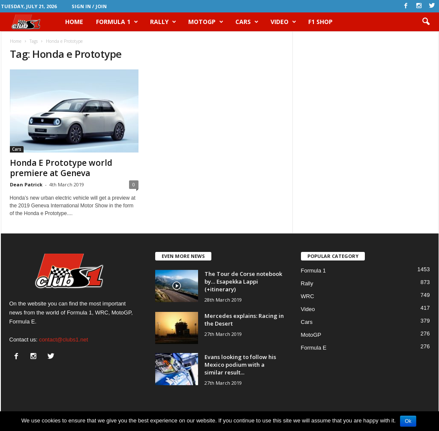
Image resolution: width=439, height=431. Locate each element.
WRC (307, 296)
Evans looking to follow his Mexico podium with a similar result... (240, 364)
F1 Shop (320, 22)
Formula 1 (117, 21)
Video (283, 21)
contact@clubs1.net (63, 339)
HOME (74, 22)
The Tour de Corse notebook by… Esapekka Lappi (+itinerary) (243, 281)
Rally (163, 21)
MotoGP (205, 21)
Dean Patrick (26, 184)
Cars (247, 21)
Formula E (314, 347)
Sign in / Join (89, 6)
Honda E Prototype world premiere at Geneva (61, 168)
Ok (408, 421)
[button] (425, 21)
